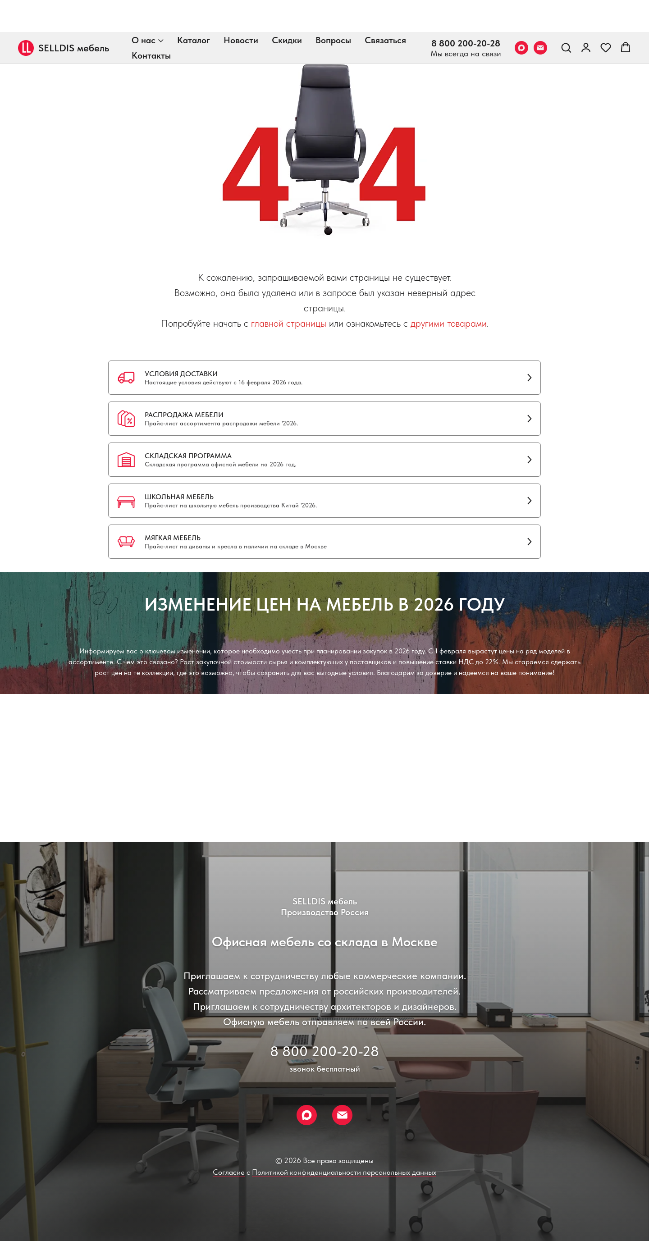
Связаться (385, 8)
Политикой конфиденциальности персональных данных (344, 1172)
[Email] (540, 16)
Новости (241, 8)
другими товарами (449, 323)
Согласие (229, 1172)
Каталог (193, 8)
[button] (566, 15)
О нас (143, 8)
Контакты (151, 23)
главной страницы (288, 323)
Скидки (287, 8)
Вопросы (333, 8)
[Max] (521, 16)
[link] (585, 15)
